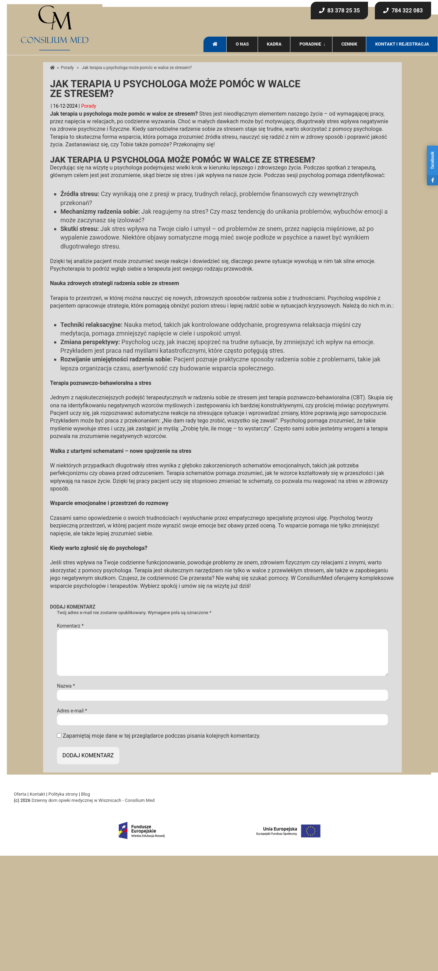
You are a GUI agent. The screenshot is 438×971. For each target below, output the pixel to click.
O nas (242, 44)
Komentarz (70, 626)
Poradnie (310, 44)
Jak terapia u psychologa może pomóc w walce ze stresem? (175, 89)
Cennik (349, 44)
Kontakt (37, 794)
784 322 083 (403, 10)
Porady (67, 67)
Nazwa (66, 686)
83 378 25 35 (339, 10)
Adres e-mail (72, 710)
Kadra (274, 44)
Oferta (20, 794)
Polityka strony (63, 794)
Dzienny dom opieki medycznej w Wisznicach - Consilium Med (93, 800)
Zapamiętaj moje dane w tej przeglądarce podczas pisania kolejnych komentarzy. (162, 735)
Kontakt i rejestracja (402, 44)
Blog (85, 794)
